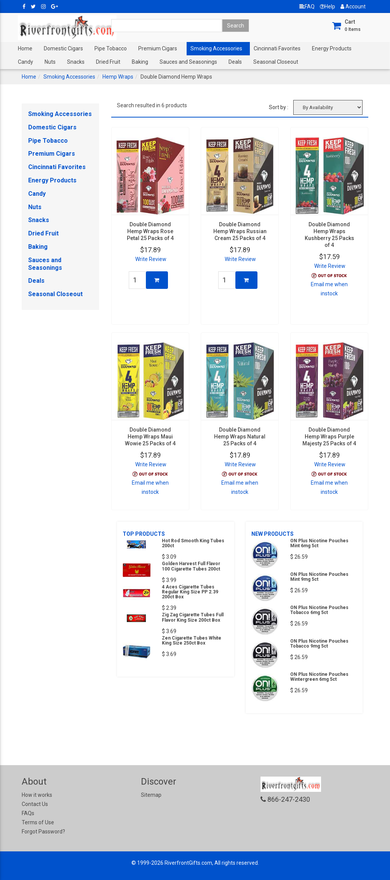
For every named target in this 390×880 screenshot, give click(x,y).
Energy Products (332, 48)
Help (327, 6)
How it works (37, 795)
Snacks (76, 62)
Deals (235, 62)
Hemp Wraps (117, 77)
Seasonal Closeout (275, 62)
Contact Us (35, 804)
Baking (140, 62)
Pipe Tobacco (110, 48)
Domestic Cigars (63, 48)
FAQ (307, 6)
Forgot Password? (43, 831)
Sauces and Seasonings (188, 62)
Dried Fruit (108, 62)
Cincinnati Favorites (277, 48)
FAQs (28, 813)
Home (25, 48)
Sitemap (151, 795)
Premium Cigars (157, 48)
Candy (25, 62)
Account (353, 6)
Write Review (150, 259)
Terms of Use (38, 822)
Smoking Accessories (216, 48)
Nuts (50, 62)
